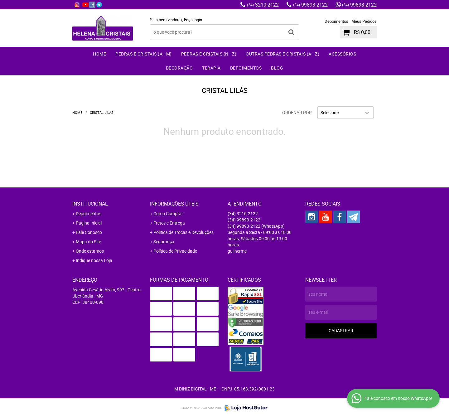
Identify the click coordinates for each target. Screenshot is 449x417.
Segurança (163, 242)
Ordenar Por (297, 112)
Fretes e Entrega (169, 223)
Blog (277, 68)
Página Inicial (89, 223)
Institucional (90, 203)
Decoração (179, 68)
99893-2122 (310, 4)
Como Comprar (168, 213)
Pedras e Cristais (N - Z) (209, 54)
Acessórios (342, 54)
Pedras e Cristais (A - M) (143, 54)
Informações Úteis (174, 203)
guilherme (237, 251)
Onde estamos (90, 251)
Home (99, 54)
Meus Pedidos (364, 21)
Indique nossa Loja (94, 260)
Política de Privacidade (175, 251)
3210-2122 (263, 4)
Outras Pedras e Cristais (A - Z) (282, 54)
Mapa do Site (88, 242)
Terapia (211, 68)
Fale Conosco (89, 232)
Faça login (193, 19)
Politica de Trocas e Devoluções (183, 232)
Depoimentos (336, 21)
